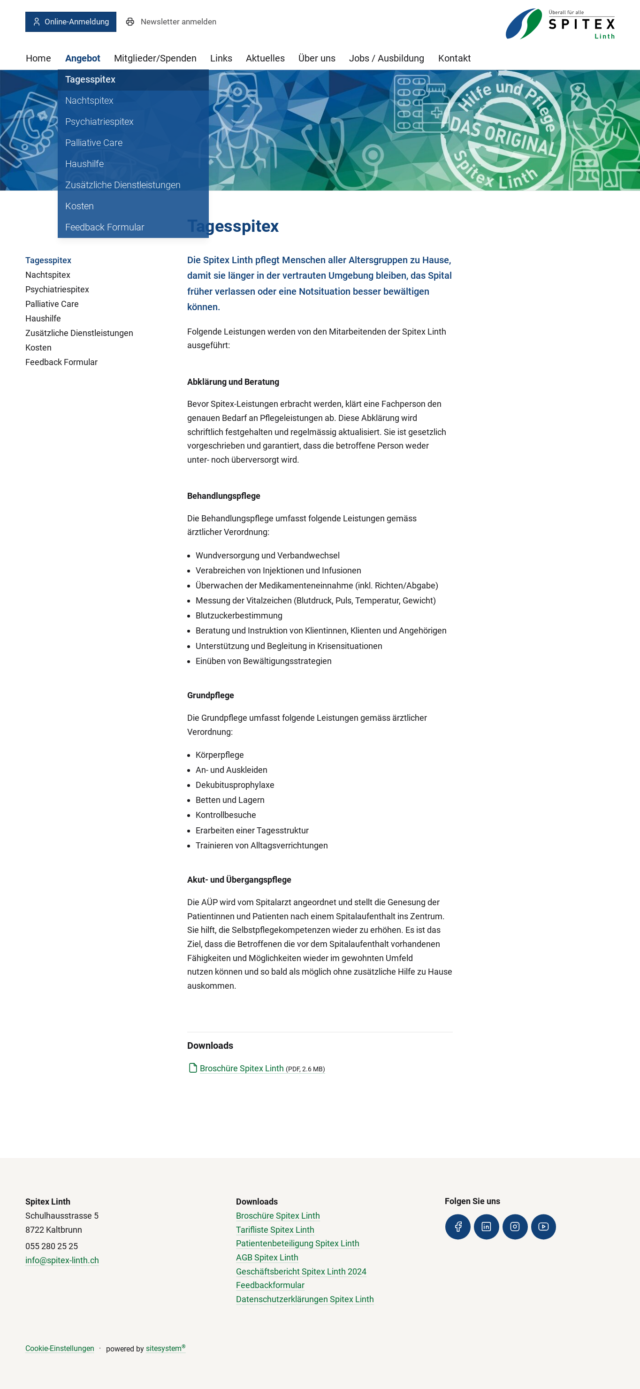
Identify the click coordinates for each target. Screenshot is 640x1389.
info (32, 1260)
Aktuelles (265, 58)
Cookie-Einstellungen (59, 1348)
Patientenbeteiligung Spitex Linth (297, 1244)
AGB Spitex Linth (267, 1257)
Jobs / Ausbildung (386, 58)
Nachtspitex (47, 275)
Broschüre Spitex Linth (262, 1068)
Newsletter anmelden (178, 21)
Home (38, 58)
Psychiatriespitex (57, 289)
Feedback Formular (61, 362)
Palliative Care (52, 304)
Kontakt (454, 58)
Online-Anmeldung (70, 21)
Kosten (38, 347)
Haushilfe (43, 318)
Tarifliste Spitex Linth (275, 1230)
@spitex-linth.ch (69, 1260)
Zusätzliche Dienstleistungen (79, 333)
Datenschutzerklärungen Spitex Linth (305, 1300)
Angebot (82, 58)
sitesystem (166, 1348)
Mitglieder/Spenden (155, 58)
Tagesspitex (48, 260)
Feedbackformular (270, 1285)
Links (221, 58)
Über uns (316, 58)
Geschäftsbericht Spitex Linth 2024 (301, 1271)
